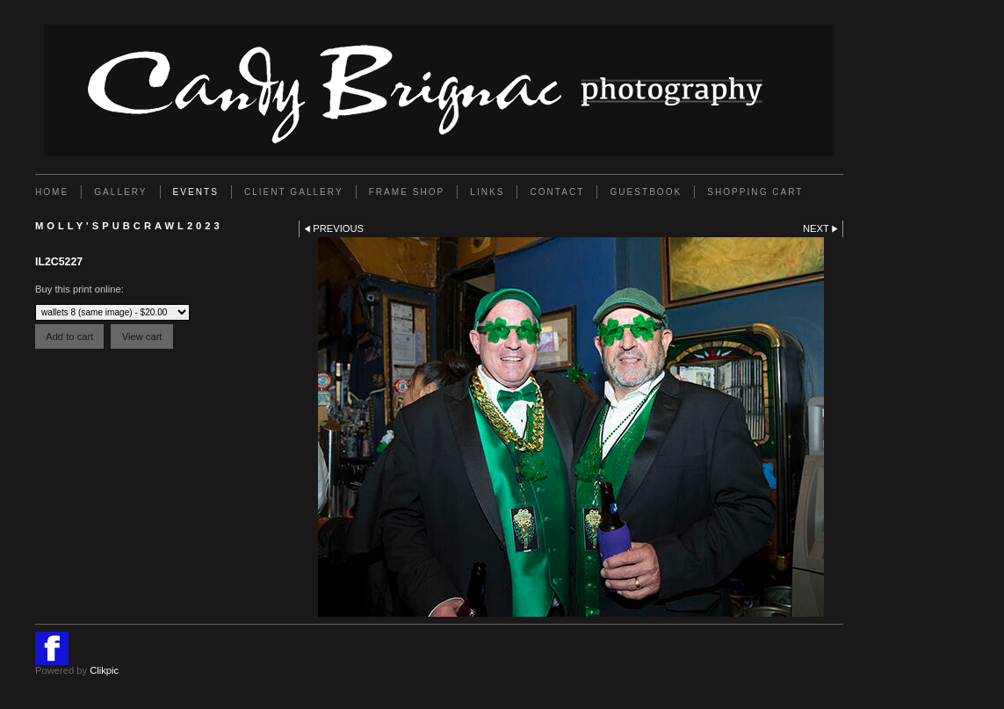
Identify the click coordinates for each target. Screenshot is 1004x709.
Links (487, 192)
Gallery (120, 192)
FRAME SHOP (407, 192)
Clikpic (104, 670)
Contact (557, 192)
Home (52, 192)
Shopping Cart (755, 192)
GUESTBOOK (646, 192)
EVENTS (196, 192)
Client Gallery (293, 192)
